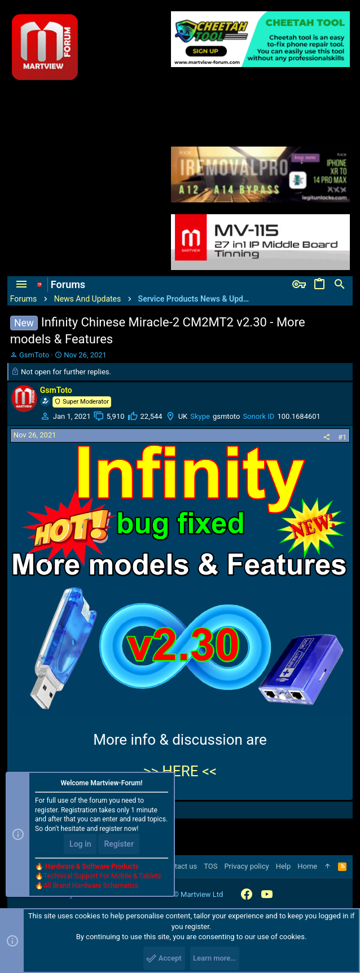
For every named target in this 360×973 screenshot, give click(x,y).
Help (283, 866)
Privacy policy (246, 866)
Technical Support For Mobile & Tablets (102, 876)
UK (183, 416)
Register (119, 843)
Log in (80, 843)
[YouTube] (267, 894)
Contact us (179, 866)
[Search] (340, 284)
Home (307, 866)
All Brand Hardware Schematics (90, 886)
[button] (21, 284)
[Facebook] (246, 894)
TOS (210, 866)
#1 (342, 437)
